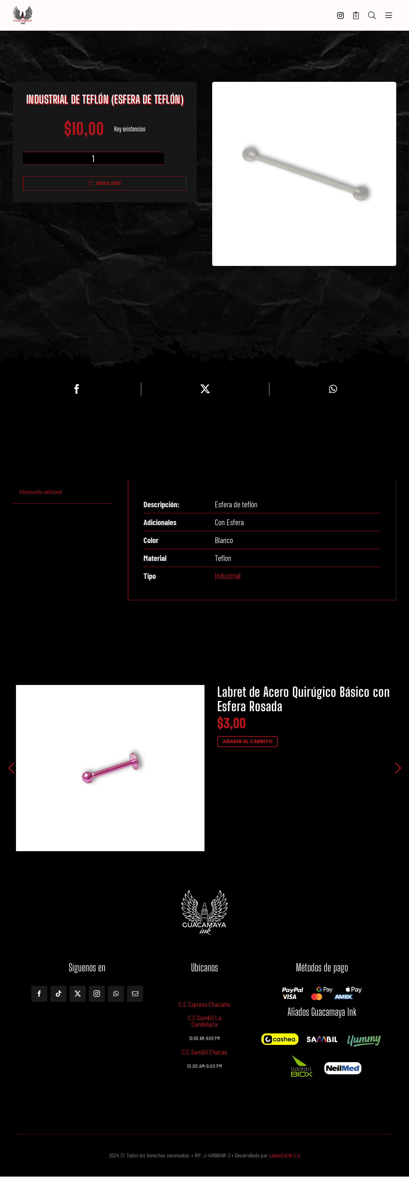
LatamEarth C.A (284, 1155)
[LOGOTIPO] (22, 8)
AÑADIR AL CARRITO (247, 741)
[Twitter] (205, 389)
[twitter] (78, 994)
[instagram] (97, 994)
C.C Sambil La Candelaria (204, 1020)
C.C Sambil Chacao (205, 1051)
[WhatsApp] (333, 389)
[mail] (135, 994)
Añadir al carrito (105, 183)
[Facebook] (77, 389)
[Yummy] (363, 1036)
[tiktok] (58, 994)
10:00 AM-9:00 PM (204, 1066)
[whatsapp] (116, 994)
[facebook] (39, 994)
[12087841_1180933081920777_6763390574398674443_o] (321, 1037)
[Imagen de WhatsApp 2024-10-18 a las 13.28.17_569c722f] (301, 1054)
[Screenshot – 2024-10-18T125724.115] (342, 1065)
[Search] (372, 15)
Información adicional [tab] (40, 491)
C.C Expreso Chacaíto (204, 1004)
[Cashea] (279, 1036)
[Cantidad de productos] (93, 158)
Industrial (228, 575)
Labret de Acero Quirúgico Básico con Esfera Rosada (303, 699)
